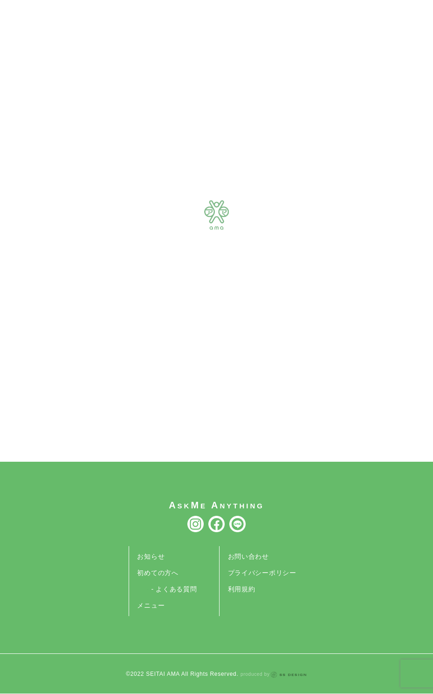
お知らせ (151, 556)
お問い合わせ (248, 556)
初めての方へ (157, 572)
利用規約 (241, 589)
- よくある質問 (174, 589)
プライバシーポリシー (262, 572)
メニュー (151, 605)
